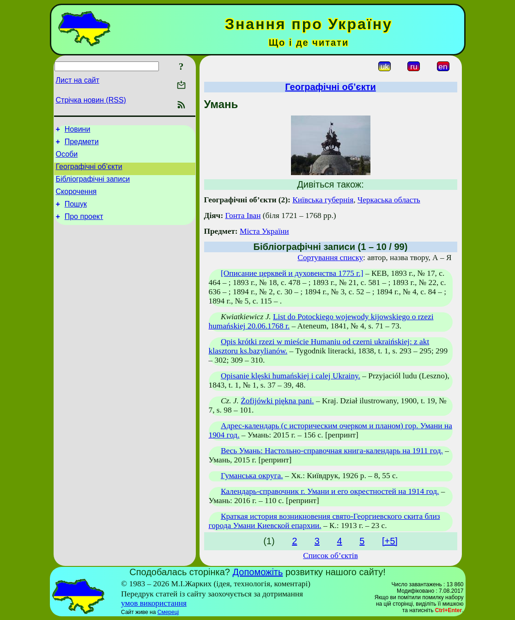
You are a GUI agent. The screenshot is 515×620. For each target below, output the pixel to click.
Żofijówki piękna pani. (277, 400)
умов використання (154, 603)
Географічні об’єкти (89, 172)
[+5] (390, 541)
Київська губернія (322, 199)
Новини (78, 130)
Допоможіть (258, 572)
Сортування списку (330, 257)
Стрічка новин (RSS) (91, 100)
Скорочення (76, 200)
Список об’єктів (330, 555)
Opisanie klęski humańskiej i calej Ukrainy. (290, 375)
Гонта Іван (243, 215)
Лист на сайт (78, 80)
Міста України (264, 231)
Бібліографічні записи (93, 186)
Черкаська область (388, 199)
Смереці (168, 612)
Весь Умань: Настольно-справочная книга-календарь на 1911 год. (332, 450)
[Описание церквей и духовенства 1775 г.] (292, 273)
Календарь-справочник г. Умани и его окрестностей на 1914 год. (330, 491)
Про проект (84, 227)
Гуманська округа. (252, 475)
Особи (67, 158)
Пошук (76, 214)
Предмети (82, 144)
